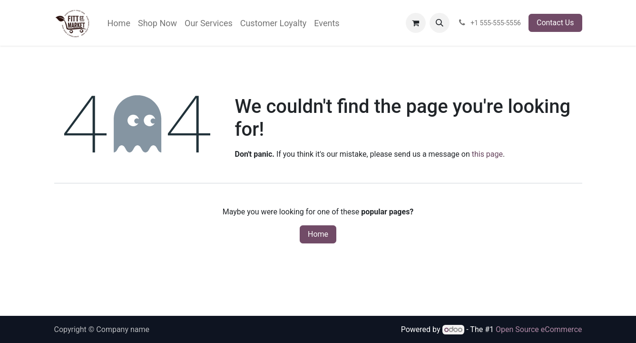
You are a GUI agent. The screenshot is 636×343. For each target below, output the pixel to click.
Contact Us (555, 22)
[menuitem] (119, 23)
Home (318, 234)
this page (487, 154)
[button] (440, 23)
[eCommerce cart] (416, 23)
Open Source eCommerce (539, 329)
